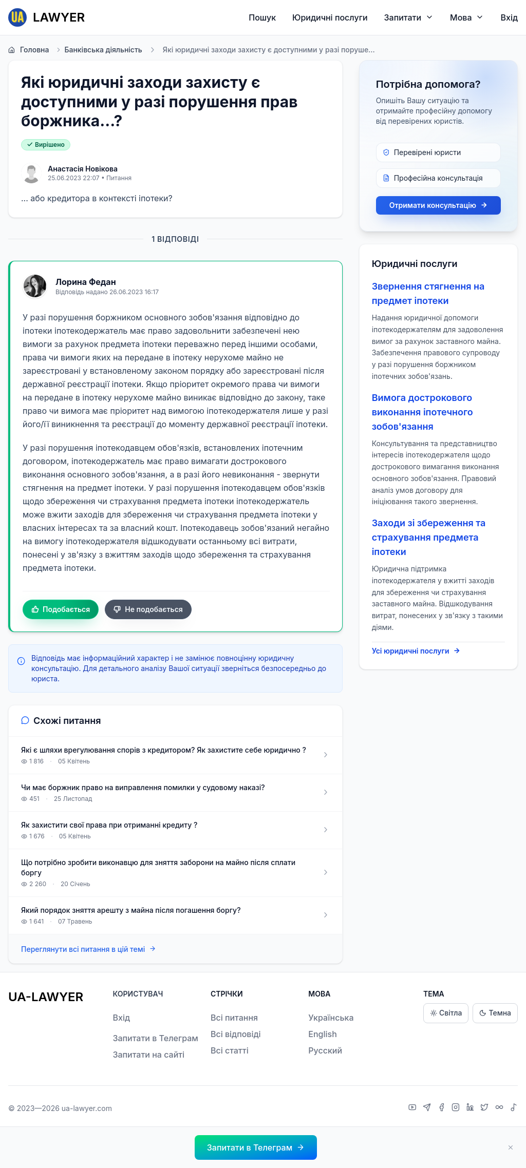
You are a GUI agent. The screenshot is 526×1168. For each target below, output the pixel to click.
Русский (325, 1050)
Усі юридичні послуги (416, 651)
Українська (330, 1017)
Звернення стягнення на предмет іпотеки (428, 293)
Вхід (509, 17)
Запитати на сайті (148, 1054)
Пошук (262, 17)
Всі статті (230, 1050)
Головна (28, 50)
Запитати (409, 17)
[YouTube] (413, 1108)
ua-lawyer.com (87, 1108)
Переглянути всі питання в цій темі (88, 949)
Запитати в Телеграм (155, 1038)
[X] (485, 1108)
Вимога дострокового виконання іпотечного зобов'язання (422, 412)
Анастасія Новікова (83, 168)
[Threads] (500, 1108)
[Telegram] (428, 1108)
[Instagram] (457, 1108)
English (322, 1034)
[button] (256, 1147)
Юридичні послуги (329, 17)
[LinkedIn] (471, 1108)
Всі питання (234, 1017)
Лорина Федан (85, 282)
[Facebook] (443, 1108)
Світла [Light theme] (446, 1013)
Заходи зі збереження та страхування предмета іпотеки (429, 537)
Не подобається (148, 609)
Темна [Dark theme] (495, 1013)
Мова (467, 17)
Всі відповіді (236, 1034)
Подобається (60, 609)
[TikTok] (514, 1108)
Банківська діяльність (98, 50)
